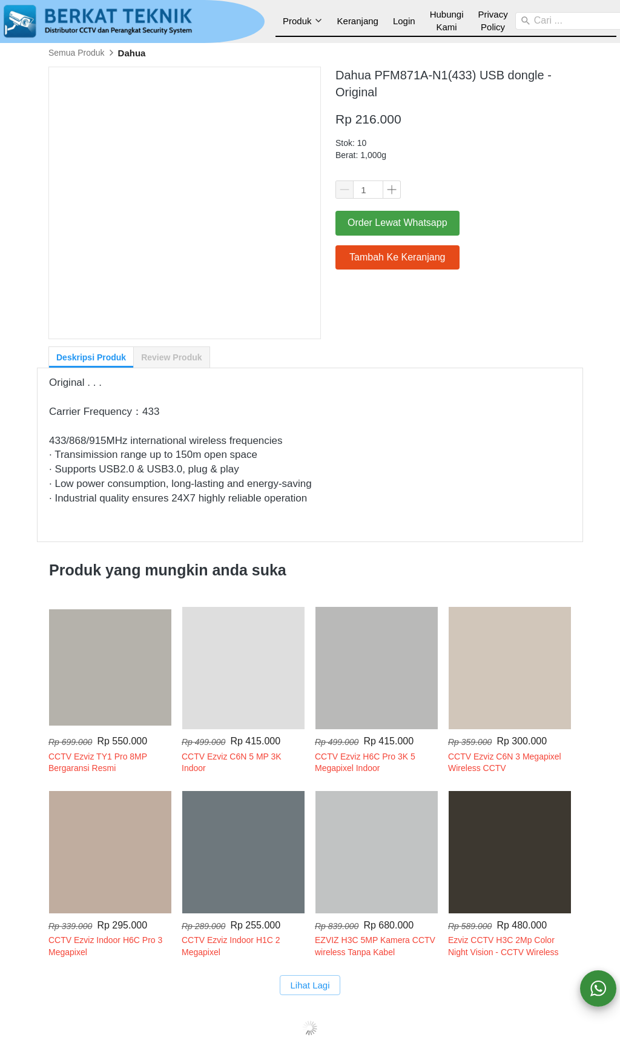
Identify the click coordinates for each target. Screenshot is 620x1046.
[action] (598, 988)
